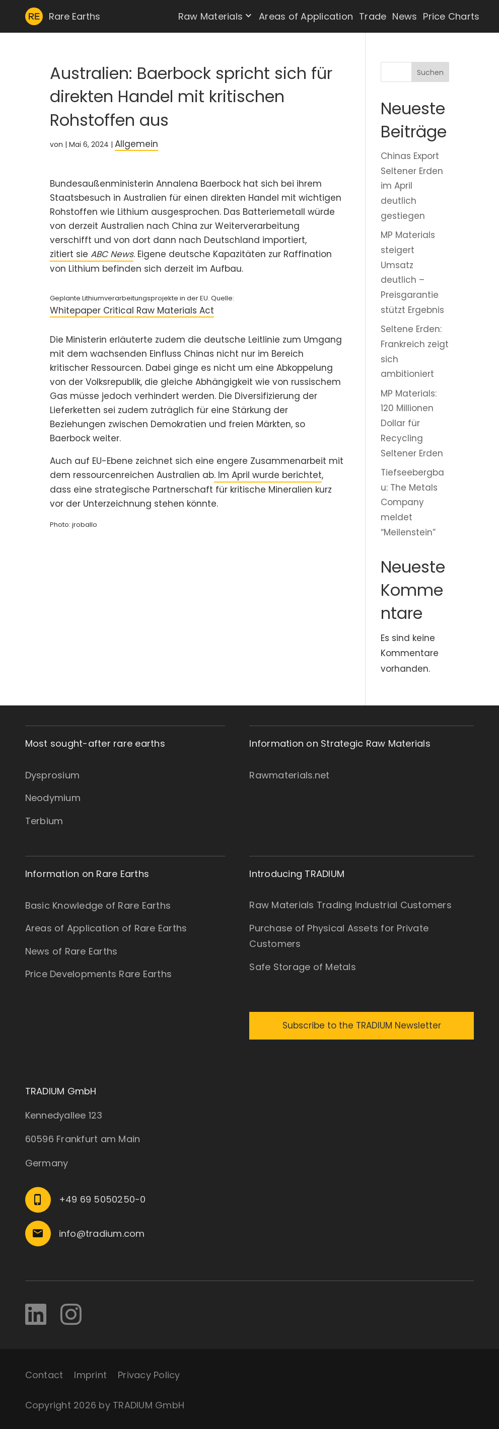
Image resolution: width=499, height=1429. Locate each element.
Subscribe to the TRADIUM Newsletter (361, 1025)
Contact (44, 1375)
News (404, 16)
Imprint (90, 1375)
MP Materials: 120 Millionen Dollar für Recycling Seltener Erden (412, 423)
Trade (372, 16)
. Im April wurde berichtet (268, 475)
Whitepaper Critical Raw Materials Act (132, 310)
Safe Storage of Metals (302, 967)
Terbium (44, 821)
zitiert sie (91, 254)
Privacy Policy (149, 1375)
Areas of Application (306, 16)
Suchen (430, 72)
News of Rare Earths (71, 951)
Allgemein (136, 144)
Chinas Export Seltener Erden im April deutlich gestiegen (412, 186)
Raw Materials (210, 16)
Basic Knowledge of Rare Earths (98, 905)
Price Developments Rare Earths (98, 974)
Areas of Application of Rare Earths (106, 928)
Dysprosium (52, 775)
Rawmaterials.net (289, 775)
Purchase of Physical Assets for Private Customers (339, 936)
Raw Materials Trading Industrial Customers (350, 905)
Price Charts (451, 16)
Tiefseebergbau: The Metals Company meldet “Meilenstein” (412, 502)
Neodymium (53, 797)
